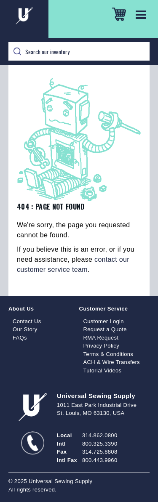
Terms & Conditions (108, 354)
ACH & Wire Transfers (111, 362)
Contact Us (27, 321)
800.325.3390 (99, 444)
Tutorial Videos (102, 370)
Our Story (25, 329)
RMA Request (101, 338)
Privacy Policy (101, 346)
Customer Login (103, 321)
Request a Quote (105, 329)
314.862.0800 (99, 435)
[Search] (79, 51)
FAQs (20, 338)
